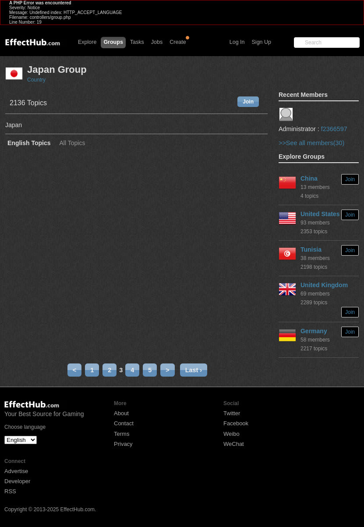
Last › (193, 370)
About (121, 413)
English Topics (29, 143)
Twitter (231, 413)
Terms (121, 434)
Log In (237, 42)
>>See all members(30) (311, 142)
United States (319, 213)
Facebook (235, 423)
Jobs (157, 42)
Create (178, 42)
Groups (113, 42)
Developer (17, 481)
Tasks (137, 42)
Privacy (123, 444)
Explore (87, 42)
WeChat (233, 444)
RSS (10, 491)
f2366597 (334, 128)
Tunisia (311, 249)
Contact (124, 423)
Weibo (231, 434)
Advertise (16, 471)
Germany (313, 331)
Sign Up (261, 42)
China (309, 178)
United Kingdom (324, 284)
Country (36, 80)
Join (248, 102)
